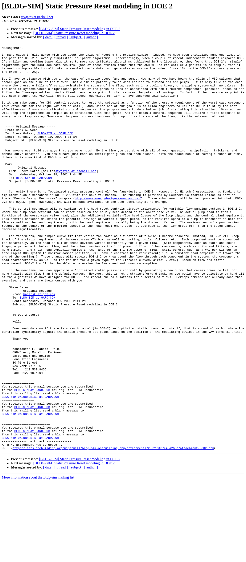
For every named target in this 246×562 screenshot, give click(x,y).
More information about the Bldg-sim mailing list (38, 558)
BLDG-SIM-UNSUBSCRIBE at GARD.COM (30, 467)
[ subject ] (76, 37)
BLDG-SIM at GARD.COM (55, 151)
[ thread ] (61, 37)
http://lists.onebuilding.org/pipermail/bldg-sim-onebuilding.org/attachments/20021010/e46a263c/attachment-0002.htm (113, 529)
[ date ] (48, 37)
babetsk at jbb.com (39, 344)
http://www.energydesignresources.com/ (108, 229)
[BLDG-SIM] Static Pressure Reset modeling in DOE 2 (79, 29)
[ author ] (91, 37)
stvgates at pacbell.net (37, 17)
